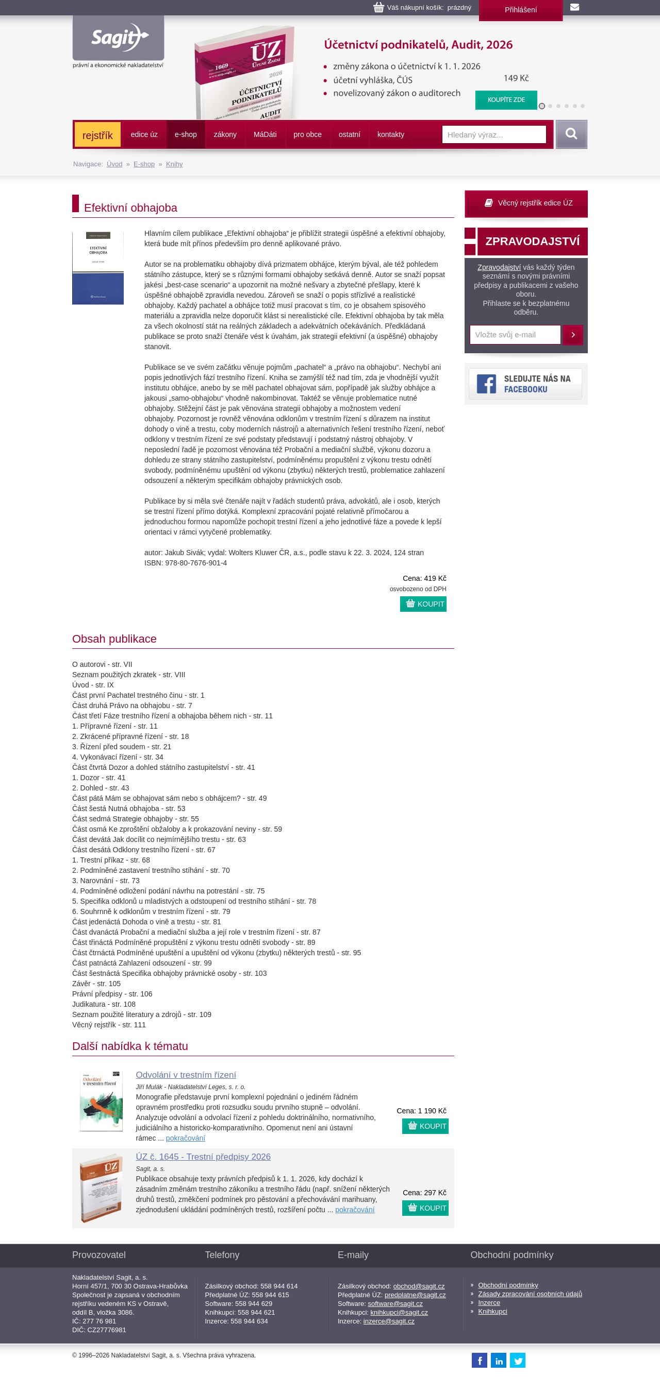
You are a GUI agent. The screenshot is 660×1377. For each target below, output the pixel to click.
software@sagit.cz (395, 1303)
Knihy (174, 164)
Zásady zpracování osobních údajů (530, 1294)
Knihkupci (492, 1311)
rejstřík (97, 135)
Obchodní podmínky (508, 1285)
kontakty (390, 134)
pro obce (308, 134)
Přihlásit (573, 335)
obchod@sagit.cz (419, 1286)
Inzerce (489, 1302)
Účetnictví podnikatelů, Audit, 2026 (359, 31)
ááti (265, 134)
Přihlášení (521, 10)
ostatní (349, 134)
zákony (225, 134)
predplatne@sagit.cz (415, 1295)
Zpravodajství (499, 267)
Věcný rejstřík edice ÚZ (535, 203)
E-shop (144, 164)
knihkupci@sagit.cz (399, 1312)
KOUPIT (431, 604)
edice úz (144, 134)
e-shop (186, 134)
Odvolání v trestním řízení (186, 1075)
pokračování (185, 1138)
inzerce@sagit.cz (389, 1321)
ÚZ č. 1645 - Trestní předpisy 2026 (203, 1157)
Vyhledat (570, 134)
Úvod (114, 164)
